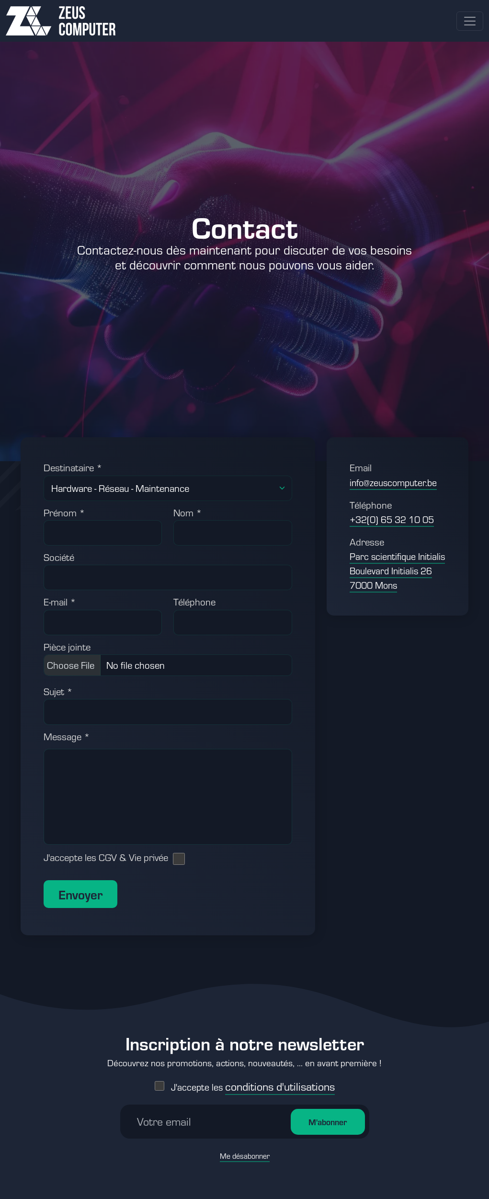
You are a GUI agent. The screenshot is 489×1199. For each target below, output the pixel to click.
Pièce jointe (67, 646)
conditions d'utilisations (280, 1077)
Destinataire (73, 467)
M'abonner (327, 1112)
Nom (187, 512)
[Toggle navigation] (469, 21)
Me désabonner (245, 1146)
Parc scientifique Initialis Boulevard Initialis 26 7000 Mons (397, 570)
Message (67, 736)
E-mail (60, 601)
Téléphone (194, 601)
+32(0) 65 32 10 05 (392, 519)
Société (59, 557)
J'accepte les (253, 1077)
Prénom (64, 512)
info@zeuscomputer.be (393, 483)
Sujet (58, 691)
